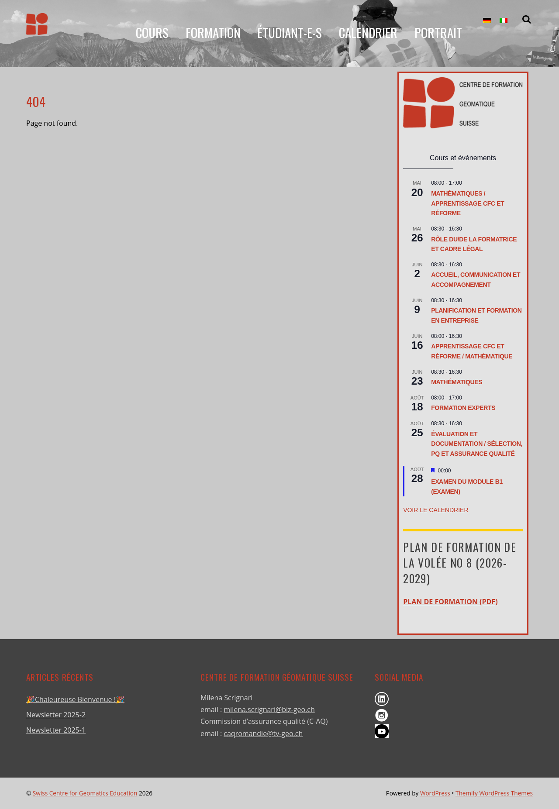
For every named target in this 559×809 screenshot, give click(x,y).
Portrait (438, 32)
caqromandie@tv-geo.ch (263, 733)
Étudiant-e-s (289, 32)
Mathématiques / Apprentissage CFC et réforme (467, 203)
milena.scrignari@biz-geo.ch (269, 709)
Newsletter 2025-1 (56, 730)
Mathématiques (456, 382)
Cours (151, 32)
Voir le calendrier (435, 509)
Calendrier (368, 32)
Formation (212, 32)
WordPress (435, 793)
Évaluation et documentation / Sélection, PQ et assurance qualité (476, 443)
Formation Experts (463, 407)
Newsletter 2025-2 (56, 714)
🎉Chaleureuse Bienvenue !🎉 (75, 699)
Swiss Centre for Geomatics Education (85, 793)
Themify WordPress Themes (494, 793)
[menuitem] (487, 21)
